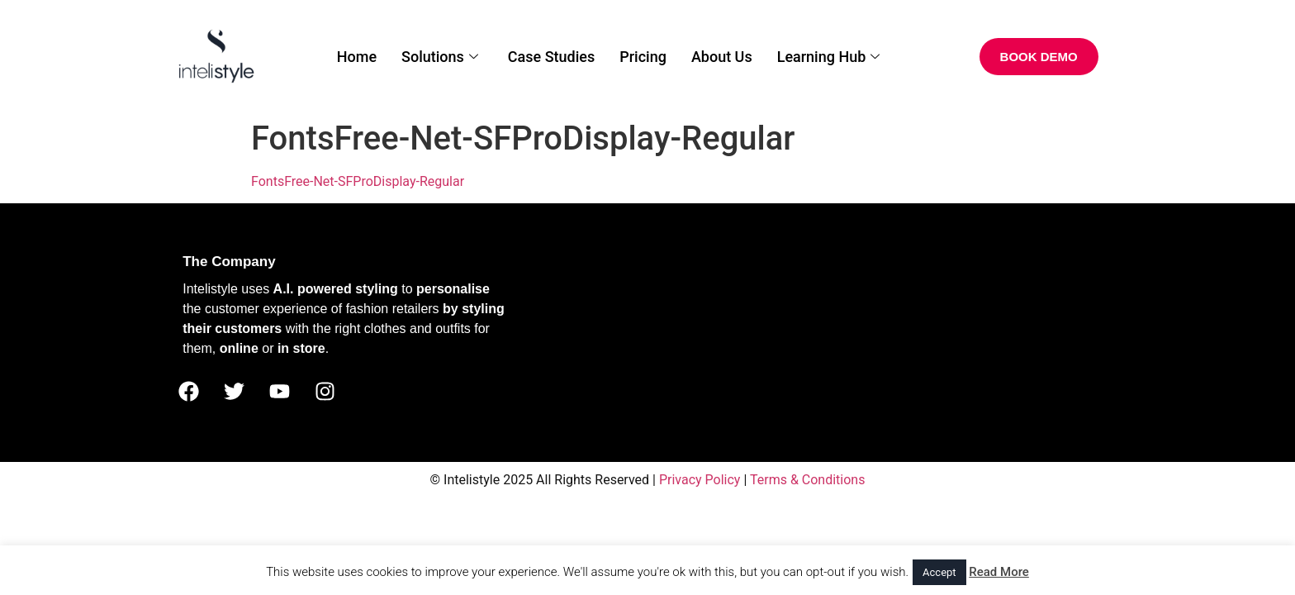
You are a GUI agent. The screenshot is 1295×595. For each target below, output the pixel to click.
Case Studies (551, 56)
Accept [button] (939, 572)
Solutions (439, 56)
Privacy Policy (700, 480)
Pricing (642, 56)
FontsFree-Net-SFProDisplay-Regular (357, 181)
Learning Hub (828, 56)
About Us (721, 56)
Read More (999, 571)
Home (357, 56)
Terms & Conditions (808, 480)
